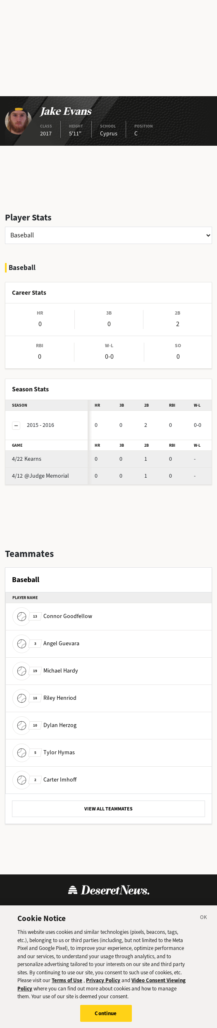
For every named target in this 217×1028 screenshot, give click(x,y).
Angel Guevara (45, 643)
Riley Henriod (44, 698)
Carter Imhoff (44, 780)
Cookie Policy (121, 909)
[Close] (204, 926)
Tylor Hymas (43, 752)
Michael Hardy (45, 671)
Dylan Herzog (44, 725)
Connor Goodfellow (52, 616)
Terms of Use (30, 909)
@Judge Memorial (40, 476)
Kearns (26, 459)
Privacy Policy (75, 909)
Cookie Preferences (175, 909)
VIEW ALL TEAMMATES (108, 808)
